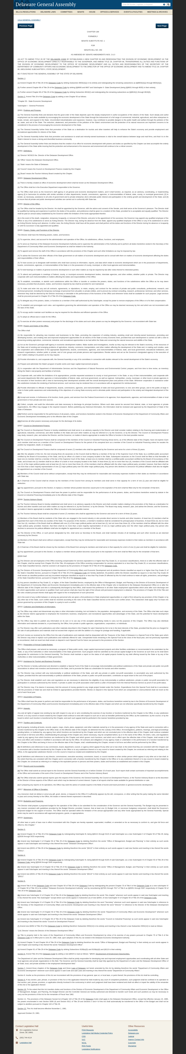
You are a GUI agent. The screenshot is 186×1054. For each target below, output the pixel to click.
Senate (80, 12)
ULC (83, 1040)
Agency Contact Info (136, 1040)
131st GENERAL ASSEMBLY (29, 20)
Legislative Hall (26, 1043)
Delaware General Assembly (46, 4)
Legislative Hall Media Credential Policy (97, 1033)
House (92, 12)
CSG (84, 1036)
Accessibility (133, 1030)
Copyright (132, 1043)
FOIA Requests (88, 1030)
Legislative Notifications (91, 1049)
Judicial (131, 1036)
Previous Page (26, 26)
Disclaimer (132, 1046)
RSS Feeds (86, 1046)
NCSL (84, 1043)
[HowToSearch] (164, 4)
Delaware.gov (133, 1033)
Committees (66, 12)
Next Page (162, 26)
